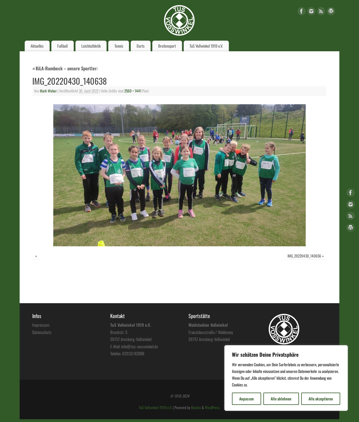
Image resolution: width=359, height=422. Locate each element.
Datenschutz (41, 332)
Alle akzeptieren (321, 399)
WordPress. (212, 407)
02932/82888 (133, 353)
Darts (140, 46)
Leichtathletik (91, 46)
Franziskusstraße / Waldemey (210, 332)
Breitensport (167, 46)
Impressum (40, 325)
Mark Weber (48, 91)
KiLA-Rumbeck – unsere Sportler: (65, 68)
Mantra (196, 407)
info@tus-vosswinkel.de (139, 346)
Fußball (62, 46)
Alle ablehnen (281, 399)
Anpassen (246, 399)
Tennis (118, 46)
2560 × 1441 (132, 91)
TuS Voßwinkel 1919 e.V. (206, 46)
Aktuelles (37, 46)
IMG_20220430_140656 (304, 256)
